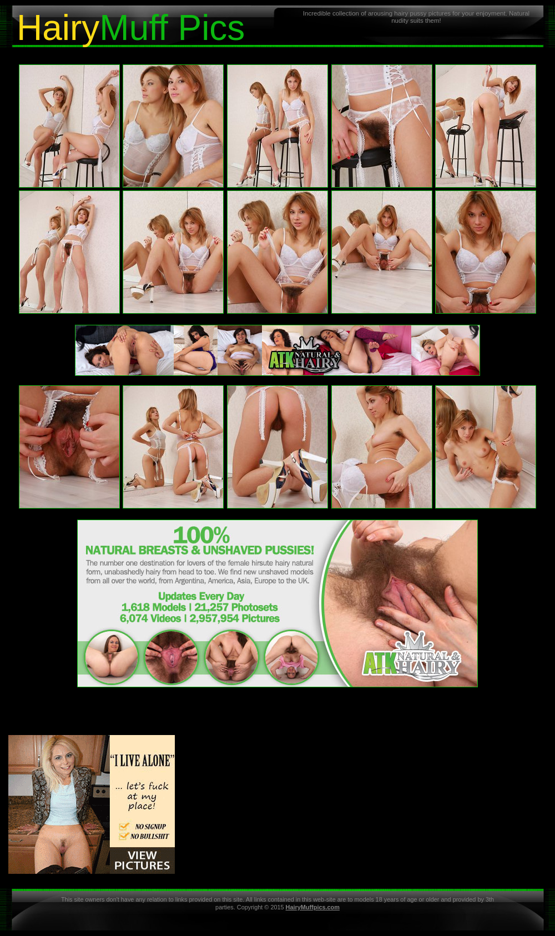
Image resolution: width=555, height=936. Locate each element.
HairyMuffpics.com (313, 907)
